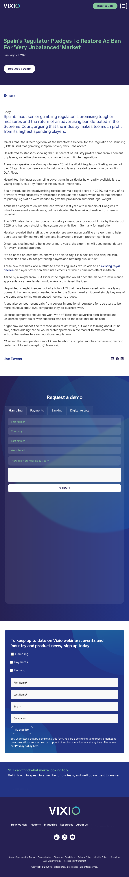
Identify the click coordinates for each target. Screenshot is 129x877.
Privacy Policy (23, 745)
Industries (50, 824)
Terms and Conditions (64, 857)
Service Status (44, 857)
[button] (122, 6)
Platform (35, 824)
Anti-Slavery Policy (52, 861)
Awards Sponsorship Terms (22, 857)
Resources (66, 824)
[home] (12, 5)
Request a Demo (19, 68)
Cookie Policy (101, 857)
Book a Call (105, 6)
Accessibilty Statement (75, 861)
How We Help (19, 824)
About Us (82, 824)
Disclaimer (115, 857)
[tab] (15, 410)
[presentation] (36, 475)
